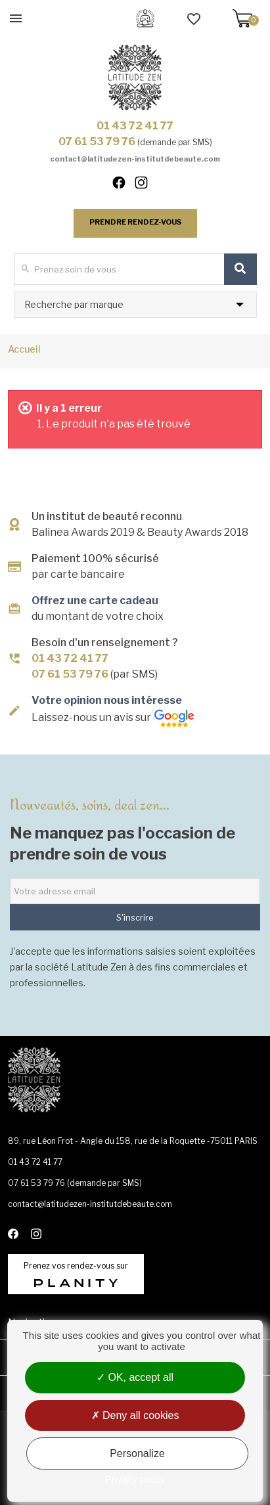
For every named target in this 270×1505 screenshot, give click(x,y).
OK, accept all (135, 1377)
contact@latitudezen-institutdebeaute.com (135, 159)
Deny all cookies (135, 1415)
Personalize (137, 1453)
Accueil (24, 349)
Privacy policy (135, 1479)
